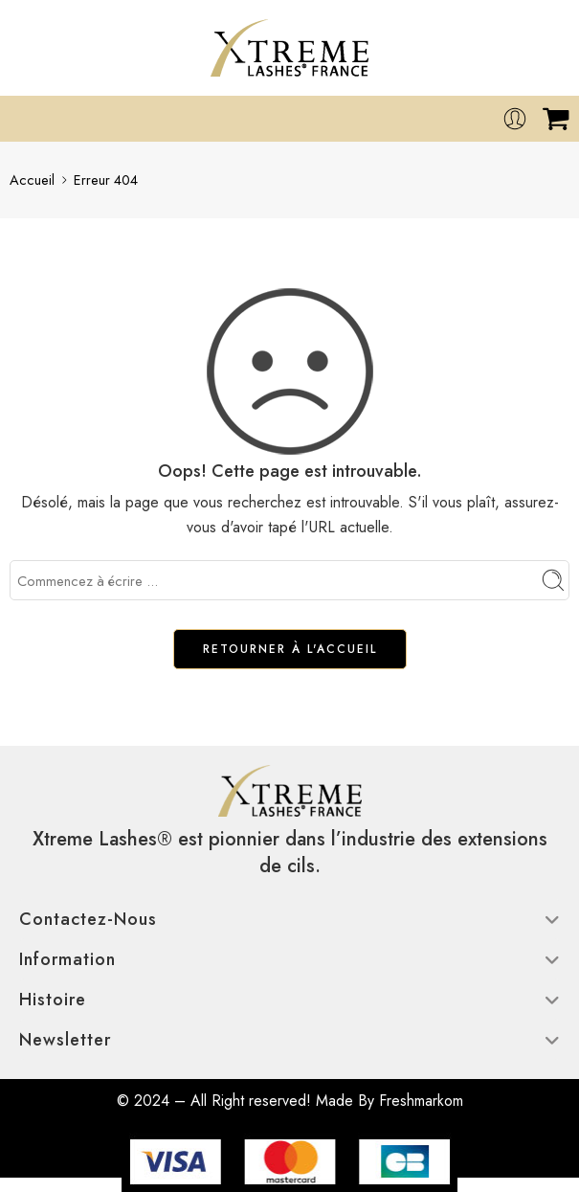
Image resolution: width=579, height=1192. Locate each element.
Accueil (32, 179)
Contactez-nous (289, 919)
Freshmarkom (421, 1101)
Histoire (289, 999)
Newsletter (289, 1039)
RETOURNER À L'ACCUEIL (290, 649)
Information (289, 959)
